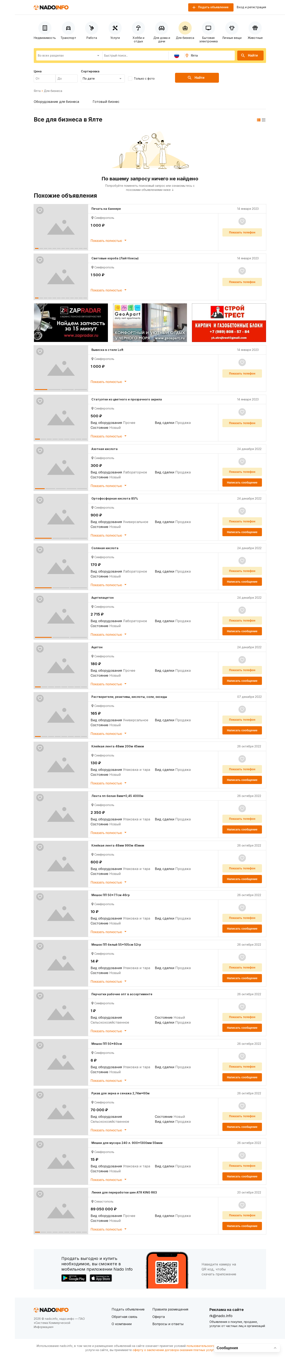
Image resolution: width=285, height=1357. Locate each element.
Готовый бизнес (106, 102)
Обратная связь (124, 1317)
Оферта (158, 1317)
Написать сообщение (242, 482)
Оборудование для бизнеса (56, 102)
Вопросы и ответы (167, 1324)
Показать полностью (109, 240)
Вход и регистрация (251, 7)
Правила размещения (170, 1309)
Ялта (37, 91)
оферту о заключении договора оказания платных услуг (173, 1350)
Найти (249, 55)
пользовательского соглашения (210, 1346)
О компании (122, 1324)
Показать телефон (242, 232)
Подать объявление (128, 1309)
